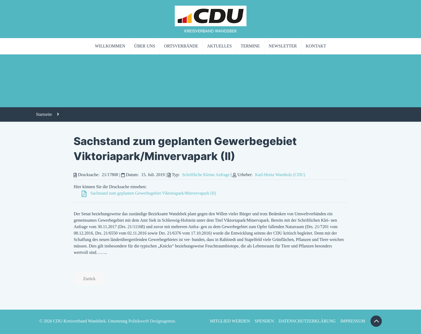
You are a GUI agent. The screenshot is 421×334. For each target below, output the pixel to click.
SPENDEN (264, 321)
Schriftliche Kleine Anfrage (206, 174)
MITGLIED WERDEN (230, 321)
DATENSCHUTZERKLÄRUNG (307, 321)
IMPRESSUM (352, 321)
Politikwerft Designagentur (151, 321)
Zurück (89, 278)
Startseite (44, 114)
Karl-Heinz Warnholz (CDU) (280, 174)
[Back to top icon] (376, 321)
